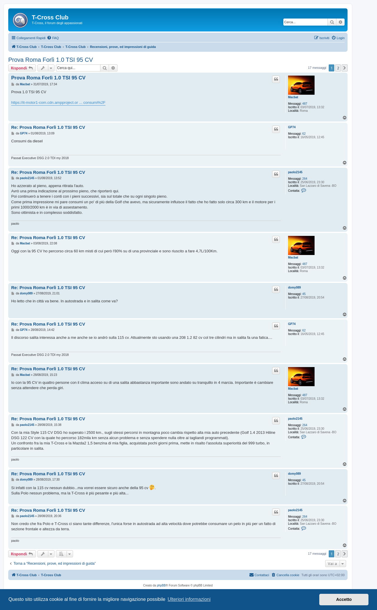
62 (303, 133)
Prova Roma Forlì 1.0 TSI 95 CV (50, 59)
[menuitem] (53, 37)
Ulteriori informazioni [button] (189, 599)
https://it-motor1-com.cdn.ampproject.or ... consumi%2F (58, 102)
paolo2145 (295, 172)
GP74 (292, 127)
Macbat (293, 97)
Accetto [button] (344, 599)
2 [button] (338, 68)
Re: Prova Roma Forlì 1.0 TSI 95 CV (48, 127)
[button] (345, 67)
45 (303, 294)
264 (304, 178)
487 (304, 103)
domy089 (294, 287)
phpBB (161, 585)
